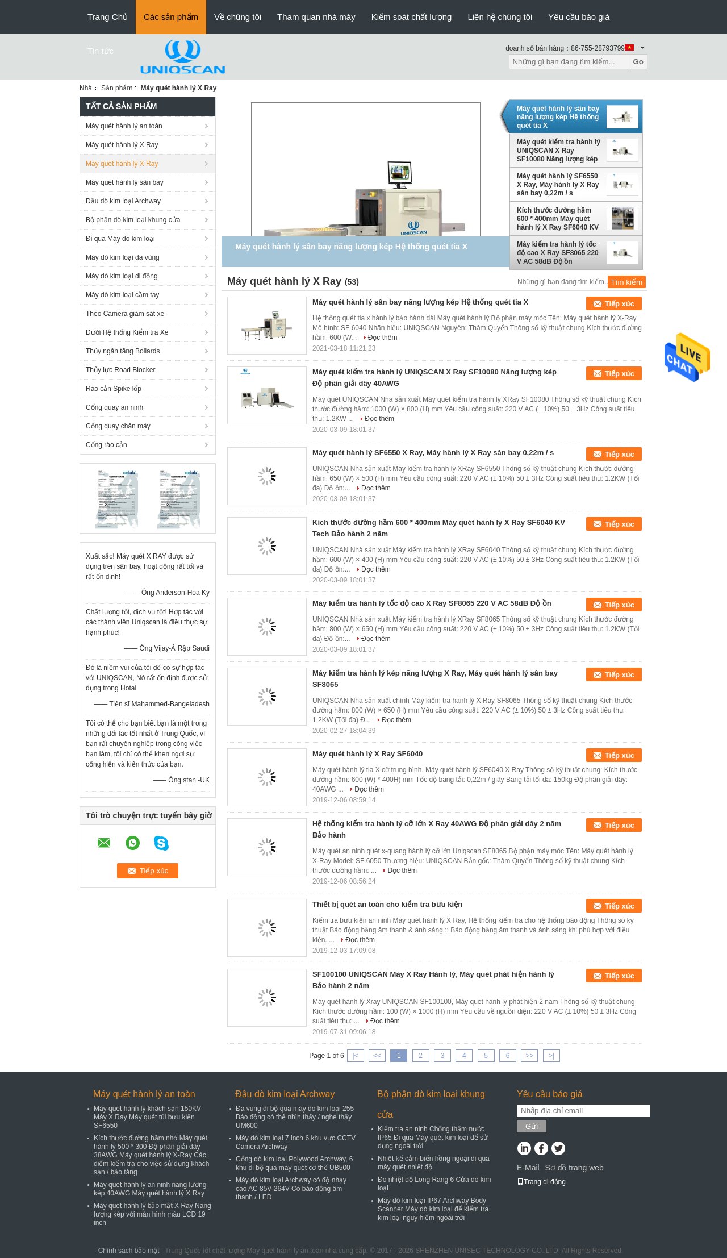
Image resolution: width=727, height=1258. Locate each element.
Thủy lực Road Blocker (120, 370)
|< (355, 1056)
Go (638, 61)
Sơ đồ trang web (574, 1167)
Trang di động (541, 1182)
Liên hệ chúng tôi (499, 17)
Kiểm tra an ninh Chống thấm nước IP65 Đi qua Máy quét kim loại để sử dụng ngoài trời (433, 1137)
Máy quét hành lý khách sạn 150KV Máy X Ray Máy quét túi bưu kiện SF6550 (147, 1117)
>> (529, 1056)
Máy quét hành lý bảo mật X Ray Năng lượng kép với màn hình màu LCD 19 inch (152, 1214)
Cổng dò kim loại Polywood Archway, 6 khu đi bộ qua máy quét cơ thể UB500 (294, 1163)
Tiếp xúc (619, 303)
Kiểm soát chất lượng (411, 17)
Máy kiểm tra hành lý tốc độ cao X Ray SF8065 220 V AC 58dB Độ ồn (558, 252)
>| (551, 1056)
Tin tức (100, 51)
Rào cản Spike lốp (113, 389)
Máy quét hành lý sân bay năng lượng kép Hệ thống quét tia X (558, 117)
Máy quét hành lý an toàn (124, 126)
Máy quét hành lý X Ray (122, 145)
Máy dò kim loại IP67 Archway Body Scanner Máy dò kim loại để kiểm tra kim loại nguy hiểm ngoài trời (433, 1209)
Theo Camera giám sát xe (125, 314)
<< (377, 1056)
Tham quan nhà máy (316, 17)
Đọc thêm (383, 337)
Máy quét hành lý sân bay (125, 182)
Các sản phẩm (171, 17)
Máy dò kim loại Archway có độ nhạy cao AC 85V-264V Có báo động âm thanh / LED (291, 1188)
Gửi (531, 1126)
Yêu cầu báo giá (578, 17)
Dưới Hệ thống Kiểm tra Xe (127, 332)
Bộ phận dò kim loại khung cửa (133, 220)
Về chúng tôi (237, 17)
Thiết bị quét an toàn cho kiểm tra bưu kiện (387, 904)
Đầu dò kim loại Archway (123, 201)
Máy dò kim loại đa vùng (123, 257)
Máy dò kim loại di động (122, 276)
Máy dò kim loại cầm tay (122, 295)
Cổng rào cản (106, 445)
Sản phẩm (116, 88)
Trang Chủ (107, 17)
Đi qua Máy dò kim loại (120, 239)
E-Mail (528, 1167)
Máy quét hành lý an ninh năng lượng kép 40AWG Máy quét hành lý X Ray (150, 1189)
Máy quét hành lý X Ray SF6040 (367, 753)
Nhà (86, 88)
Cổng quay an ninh (114, 407)
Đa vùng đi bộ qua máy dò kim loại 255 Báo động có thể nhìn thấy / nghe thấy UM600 (295, 1117)
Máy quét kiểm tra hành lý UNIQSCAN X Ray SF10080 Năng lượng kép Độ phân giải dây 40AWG (558, 150)
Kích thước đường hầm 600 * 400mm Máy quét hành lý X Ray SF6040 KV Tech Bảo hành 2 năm (558, 218)
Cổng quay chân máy (118, 426)
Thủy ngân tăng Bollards (123, 351)
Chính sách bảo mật (129, 1251)
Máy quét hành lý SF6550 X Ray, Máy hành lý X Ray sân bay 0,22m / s (558, 184)
